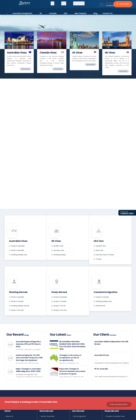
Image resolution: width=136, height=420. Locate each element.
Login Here (124, 4)
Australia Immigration (24, 12)
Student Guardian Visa (115, 384)
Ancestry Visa (68, 234)
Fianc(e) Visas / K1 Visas (114, 239)
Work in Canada (26, 270)
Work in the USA (26, 278)
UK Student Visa (112, 390)
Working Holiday (69, 239)
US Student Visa (112, 395)
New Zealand (82, 12)
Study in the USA (69, 278)
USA (67, 12)
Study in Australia (27, 230)
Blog (95, 13)
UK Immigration (79, 384)
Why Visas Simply (13, 395)
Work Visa (108, 234)
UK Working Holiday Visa (50, 395)
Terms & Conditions (14, 405)
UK (42, 12)
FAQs (8, 400)
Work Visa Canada (48, 390)
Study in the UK (69, 274)
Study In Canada (111, 265)
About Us (9, 384)
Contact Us (107, 13)
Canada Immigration (82, 395)
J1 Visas (107, 243)
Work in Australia (26, 234)
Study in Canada (69, 270)
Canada (54, 12)
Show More (25, 69)
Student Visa (67, 230)
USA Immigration (80, 400)
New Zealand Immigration (84, 405)
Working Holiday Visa (28, 239)
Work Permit (109, 274)
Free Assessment (119, 372)
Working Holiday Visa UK (29, 274)
